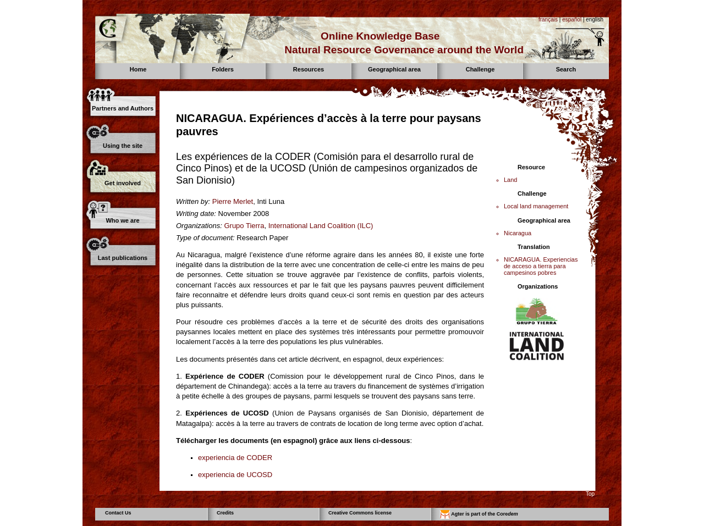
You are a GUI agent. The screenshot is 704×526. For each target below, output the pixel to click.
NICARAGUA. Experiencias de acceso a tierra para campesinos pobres (541, 266)
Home (138, 69)
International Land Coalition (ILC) (320, 226)
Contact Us (118, 513)
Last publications (122, 257)
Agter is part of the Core (479, 514)
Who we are (122, 220)
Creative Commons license (360, 513)
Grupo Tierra (244, 226)
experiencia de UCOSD (235, 474)
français (548, 19)
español (571, 19)
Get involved (123, 183)
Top (590, 494)
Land (510, 179)
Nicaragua (517, 233)
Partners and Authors (122, 108)
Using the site (122, 145)
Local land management (536, 206)
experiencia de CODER (235, 457)
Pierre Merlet (232, 201)
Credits (225, 513)
